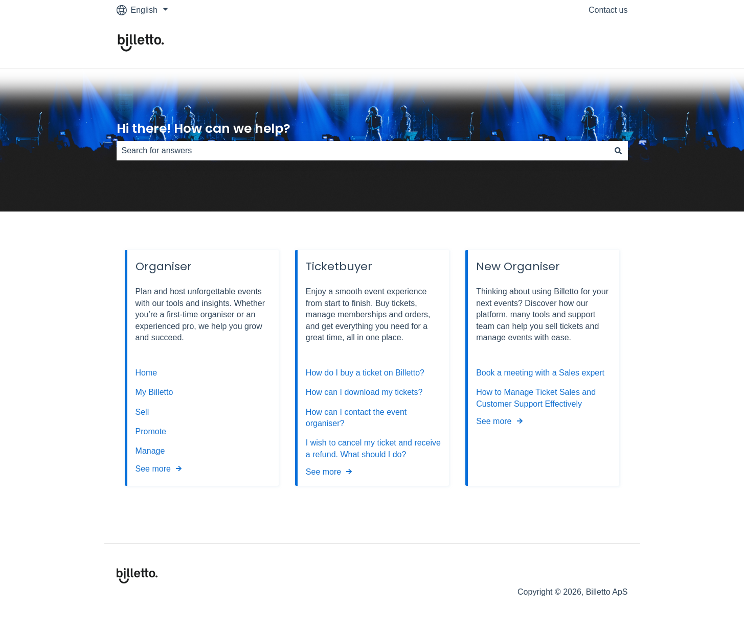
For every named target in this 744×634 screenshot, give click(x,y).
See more (153, 468)
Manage (150, 451)
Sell (142, 412)
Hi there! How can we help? (203, 128)
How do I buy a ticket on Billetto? (365, 372)
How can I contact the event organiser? (356, 418)
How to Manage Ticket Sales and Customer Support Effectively (536, 398)
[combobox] (362, 150)
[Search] (618, 150)
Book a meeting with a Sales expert (540, 372)
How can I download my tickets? (364, 392)
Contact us (608, 10)
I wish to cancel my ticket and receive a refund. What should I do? (373, 448)
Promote (151, 431)
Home (146, 372)
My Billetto (154, 392)
